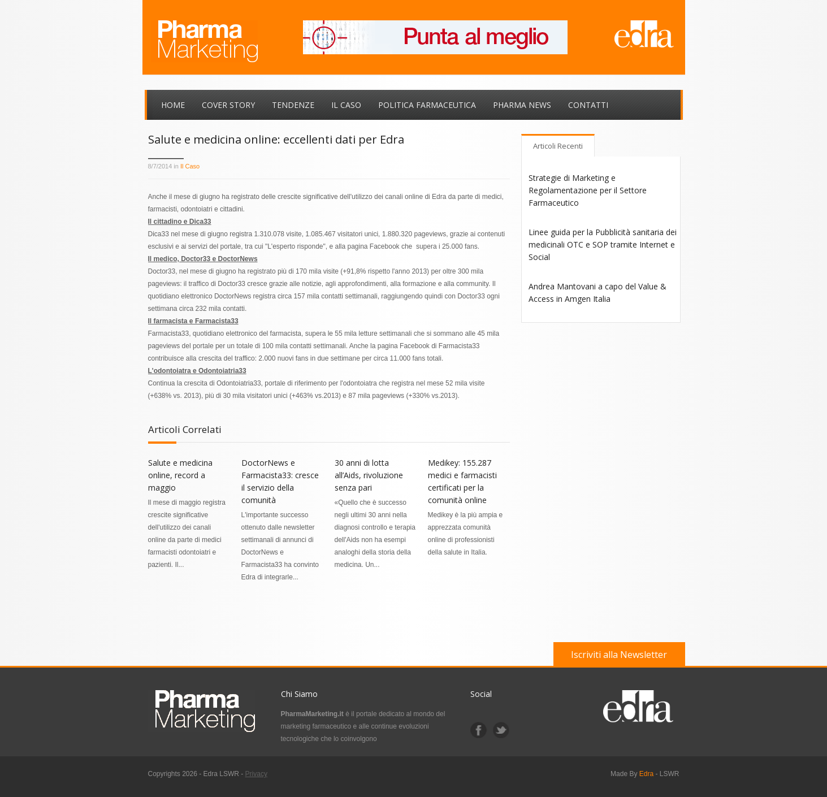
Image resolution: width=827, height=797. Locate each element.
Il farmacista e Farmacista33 (193, 321)
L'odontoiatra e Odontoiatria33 (197, 371)
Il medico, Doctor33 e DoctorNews (203, 259)
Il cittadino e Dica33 (179, 222)
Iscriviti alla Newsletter (619, 654)
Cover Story (228, 104)
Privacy (256, 774)
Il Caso (346, 104)
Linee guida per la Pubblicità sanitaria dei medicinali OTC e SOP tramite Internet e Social (603, 244)
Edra (646, 774)
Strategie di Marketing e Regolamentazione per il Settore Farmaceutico (588, 190)
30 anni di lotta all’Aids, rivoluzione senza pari (369, 475)
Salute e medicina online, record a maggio (180, 475)
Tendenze (293, 104)
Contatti (588, 104)
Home (173, 104)
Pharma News (522, 104)
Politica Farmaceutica (427, 104)
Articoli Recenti (558, 146)
